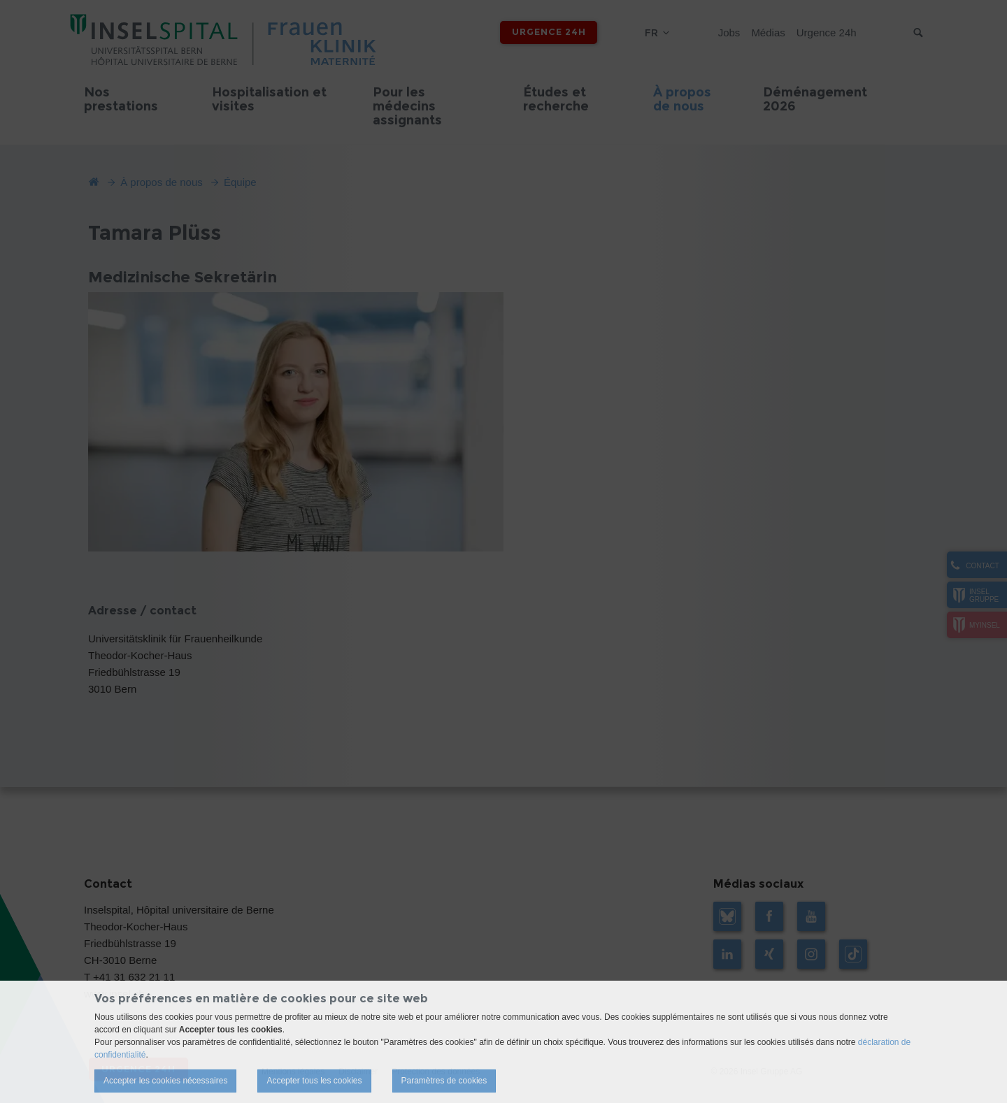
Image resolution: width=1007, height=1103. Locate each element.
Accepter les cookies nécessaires (165, 1081)
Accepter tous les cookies (314, 1081)
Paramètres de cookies (444, 1081)
